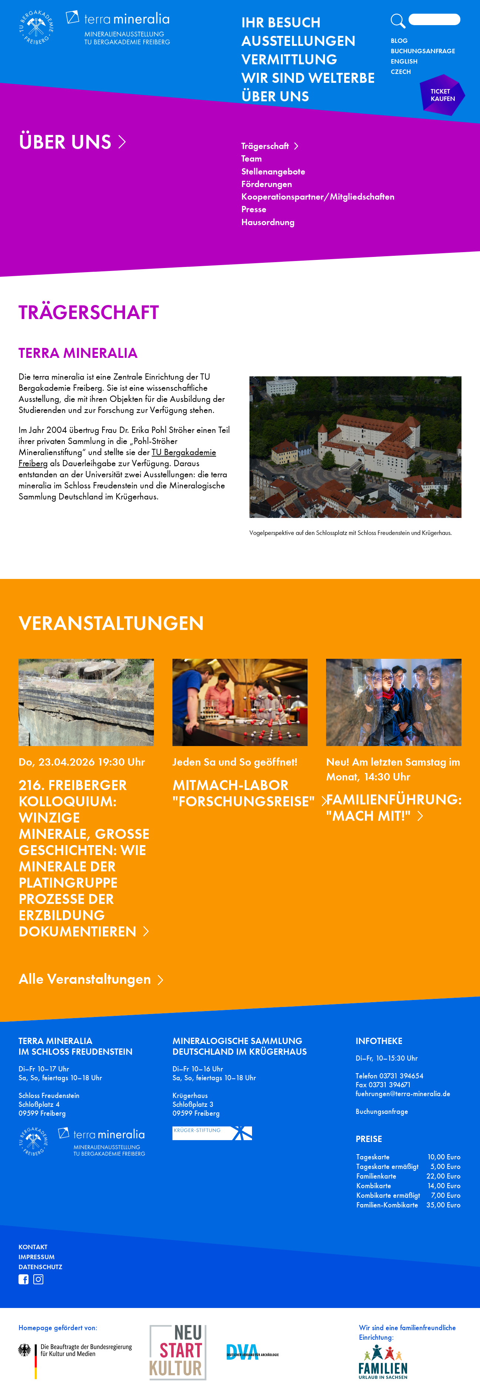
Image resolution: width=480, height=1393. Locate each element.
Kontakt (33, 1247)
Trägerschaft (265, 145)
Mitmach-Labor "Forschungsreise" (243, 793)
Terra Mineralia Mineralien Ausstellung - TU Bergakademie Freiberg (110, 30)
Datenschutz (41, 1267)
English (404, 61)
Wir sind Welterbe (308, 78)
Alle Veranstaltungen (85, 978)
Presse (253, 209)
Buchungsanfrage (423, 51)
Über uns (275, 96)
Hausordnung (268, 222)
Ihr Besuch (281, 22)
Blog (399, 41)
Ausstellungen (298, 41)
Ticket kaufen (438, 101)
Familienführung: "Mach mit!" (394, 807)
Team (251, 158)
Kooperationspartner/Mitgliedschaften (318, 196)
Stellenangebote (273, 171)
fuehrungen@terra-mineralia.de (403, 1093)
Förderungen (266, 184)
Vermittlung (289, 59)
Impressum (37, 1257)
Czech (401, 72)
